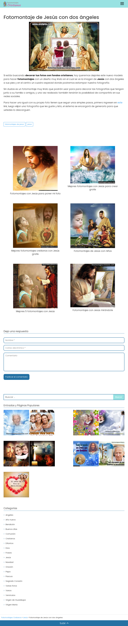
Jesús (8, 557)
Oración (9, 567)
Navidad (9, 562)
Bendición (10, 524)
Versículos (10, 595)
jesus (29, 124)
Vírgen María (11, 604)
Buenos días (11, 529)
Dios (8, 548)
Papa (8, 571)
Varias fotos (11, 585)
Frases (9, 552)
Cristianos (10, 538)
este (120, 102)
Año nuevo (11, 519)
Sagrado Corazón (14, 581)
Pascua (9, 576)
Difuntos (9, 543)
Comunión (10, 533)
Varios (8, 590)
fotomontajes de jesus (14, 124)
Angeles (9, 515)
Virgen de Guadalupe (16, 600)
